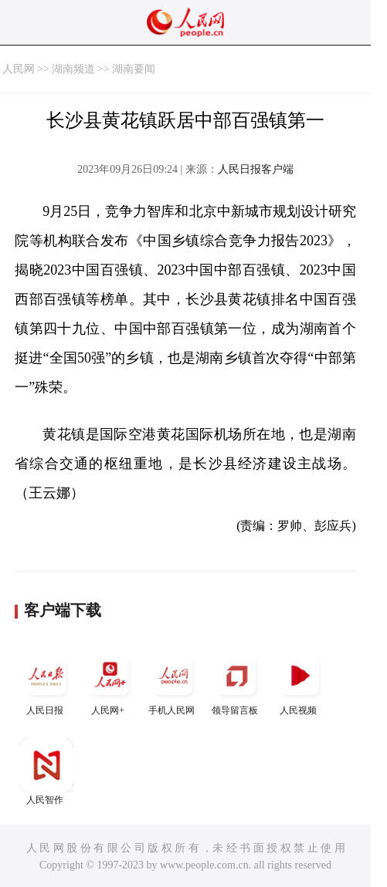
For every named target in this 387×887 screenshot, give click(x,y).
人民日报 (46, 682)
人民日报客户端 (256, 169)
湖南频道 (73, 69)
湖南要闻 (133, 69)
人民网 (18, 69)
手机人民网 (173, 682)
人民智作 (46, 771)
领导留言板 (236, 682)
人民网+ (110, 682)
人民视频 (300, 682)
